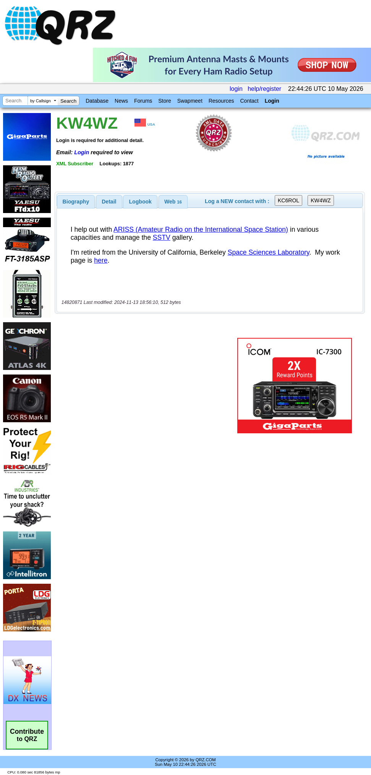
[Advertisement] (145, 385)
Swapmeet (190, 101)
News (121, 101)
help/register (264, 89)
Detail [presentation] (109, 202)
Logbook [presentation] (140, 202)
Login (272, 101)
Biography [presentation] (76, 202)
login (236, 89)
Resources (221, 101)
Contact (249, 101)
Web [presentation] (173, 202)
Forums (143, 101)
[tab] (76, 201)
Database (97, 101)
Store (164, 101)
